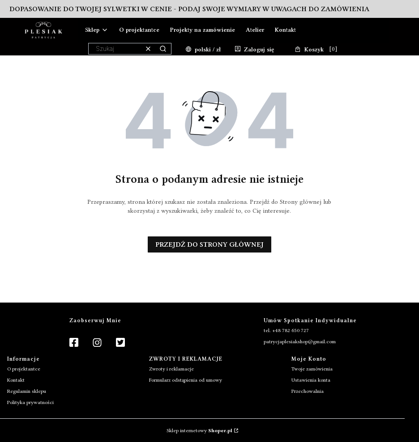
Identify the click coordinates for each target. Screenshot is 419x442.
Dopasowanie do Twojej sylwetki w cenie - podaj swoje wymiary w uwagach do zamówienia (189, 9)
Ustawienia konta (310, 380)
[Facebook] (73, 343)
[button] (163, 48)
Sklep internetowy (199, 430)
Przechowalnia (307, 391)
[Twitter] (120, 343)
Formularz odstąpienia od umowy (185, 380)
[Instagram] (97, 343)
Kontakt (16, 380)
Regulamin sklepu (26, 391)
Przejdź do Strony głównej (209, 244)
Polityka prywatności (30, 402)
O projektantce (23, 369)
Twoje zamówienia (312, 369)
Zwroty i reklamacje (171, 369)
